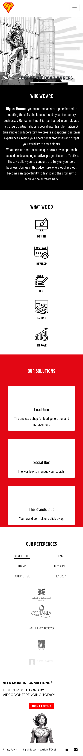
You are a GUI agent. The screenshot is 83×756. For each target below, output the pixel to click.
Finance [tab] (22, 566)
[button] (6, 51)
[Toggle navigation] (74, 7)
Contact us (41, 706)
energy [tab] (61, 576)
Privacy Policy (10, 749)
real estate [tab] (22, 556)
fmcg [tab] (61, 556)
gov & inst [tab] (61, 566)
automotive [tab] (22, 576)
